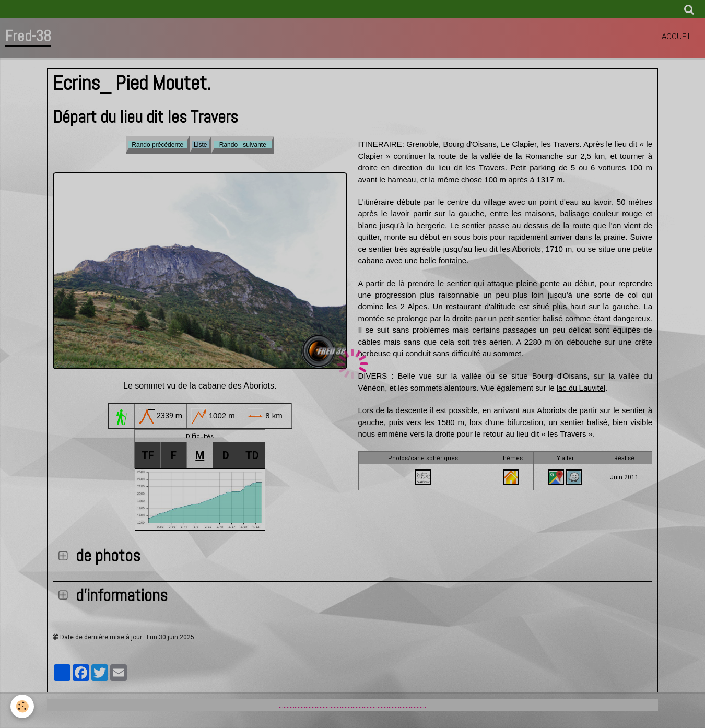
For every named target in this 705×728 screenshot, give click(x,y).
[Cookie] (22, 706)
